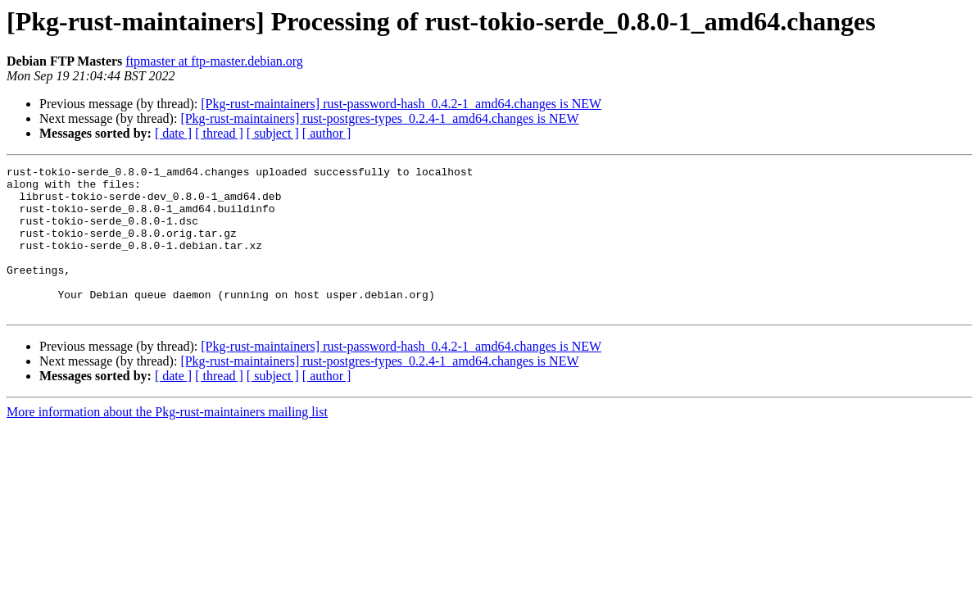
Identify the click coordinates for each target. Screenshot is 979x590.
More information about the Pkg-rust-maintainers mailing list (167, 441)
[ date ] (173, 133)
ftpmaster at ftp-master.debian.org (214, 61)
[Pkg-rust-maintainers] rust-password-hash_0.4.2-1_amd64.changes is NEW (401, 104)
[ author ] (326, 133)
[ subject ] (273, 133)
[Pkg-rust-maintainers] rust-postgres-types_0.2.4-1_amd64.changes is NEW (379, 118)
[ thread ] (219, 133)
